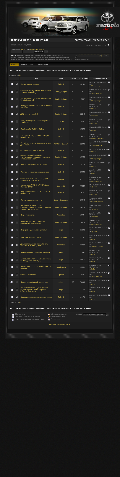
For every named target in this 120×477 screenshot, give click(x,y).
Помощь (23, 64)
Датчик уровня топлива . (30, 84)
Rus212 (94, 174)
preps (61, 230)
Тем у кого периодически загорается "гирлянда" (35, 122)
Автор (61, 78)
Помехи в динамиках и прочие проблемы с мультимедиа (32, 222)
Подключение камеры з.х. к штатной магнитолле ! (35, 192)
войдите (23, 49)
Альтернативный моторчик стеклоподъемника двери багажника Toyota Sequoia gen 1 (35, 157)
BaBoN (61, 84)
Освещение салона (28, 275)
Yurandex (94, 116)
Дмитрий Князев (97, 246)
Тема (36, 78)
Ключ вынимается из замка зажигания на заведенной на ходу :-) (35, 260)
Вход (32, 64)
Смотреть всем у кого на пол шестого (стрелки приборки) (35, 92)
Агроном (60, 275)
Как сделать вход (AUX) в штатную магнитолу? (34, 136)
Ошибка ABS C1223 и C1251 (32, 129)
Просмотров (83, 78)
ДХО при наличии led (29, 114)
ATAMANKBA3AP (61, 144)
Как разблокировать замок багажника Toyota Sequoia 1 (35, 99)
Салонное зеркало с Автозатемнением (36, 297)
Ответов (73, 78)
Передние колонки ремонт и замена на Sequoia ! (36, 107)
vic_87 (60, 136)
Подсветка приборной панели (32, 282)
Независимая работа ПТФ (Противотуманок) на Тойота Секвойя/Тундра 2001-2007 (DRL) (35, 207)
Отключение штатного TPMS (32, 150)
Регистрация (43, 64)
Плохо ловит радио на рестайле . (34, 164)
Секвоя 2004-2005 (97, 138)
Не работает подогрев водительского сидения (35, 267)
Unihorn (61, 282)
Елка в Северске (61, 200)
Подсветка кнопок (27, 215)
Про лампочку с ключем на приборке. (35, 252)
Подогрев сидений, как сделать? (33, 230)
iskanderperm (61, 267)
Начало (14, 64)
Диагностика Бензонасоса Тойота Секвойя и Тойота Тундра (34, 245)
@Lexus (61, 121)
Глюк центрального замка (30, 237)
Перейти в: (78, 315)
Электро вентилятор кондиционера (34, 172)
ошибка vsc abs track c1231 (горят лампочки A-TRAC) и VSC (34, 179)
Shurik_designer (96, 86)
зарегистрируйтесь (37, 49)
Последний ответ (99, 78)
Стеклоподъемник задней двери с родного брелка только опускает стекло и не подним (34, 290)
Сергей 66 (61, 186)
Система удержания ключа (31, 200)
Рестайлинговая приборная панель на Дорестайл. (35, 144)
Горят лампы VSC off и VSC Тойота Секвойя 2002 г (34, 186)
